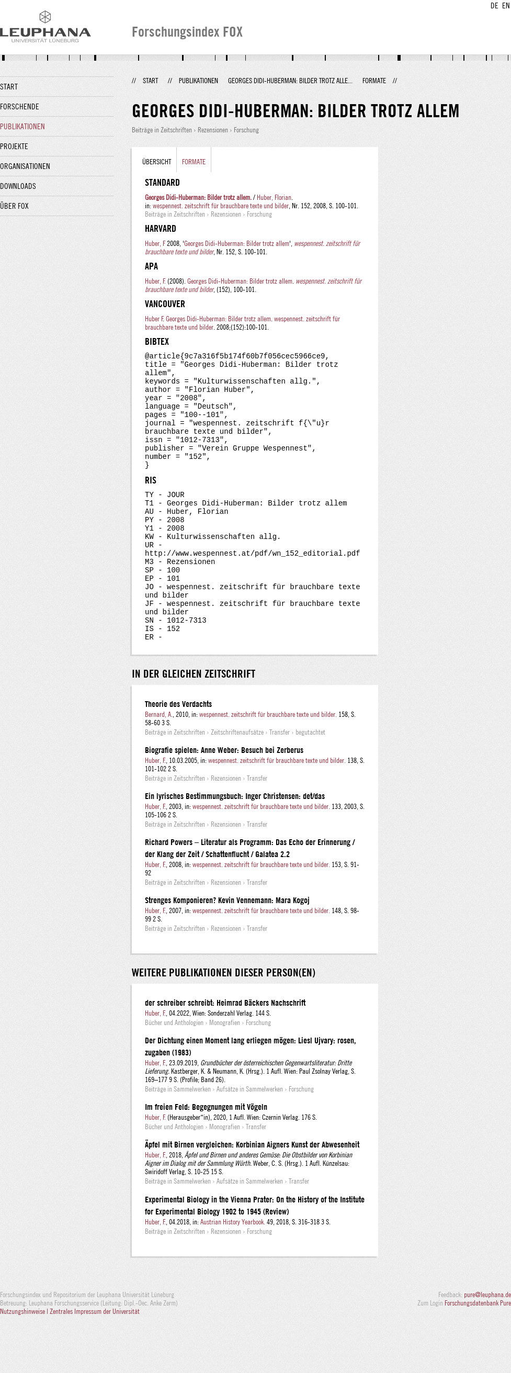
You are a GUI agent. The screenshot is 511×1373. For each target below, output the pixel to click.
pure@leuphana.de (487, 1345)
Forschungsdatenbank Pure (478, 1353)
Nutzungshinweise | (25, 1361)
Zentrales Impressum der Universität (95, 1361)
